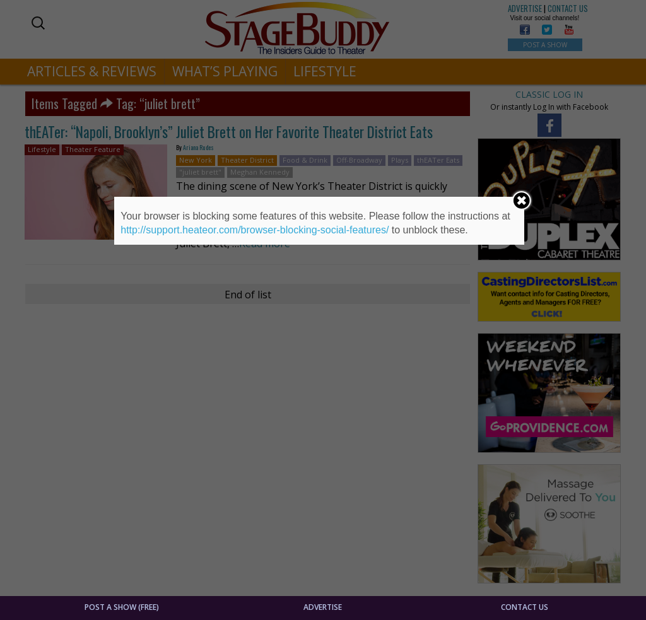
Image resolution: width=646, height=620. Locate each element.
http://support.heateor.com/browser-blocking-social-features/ (254, 230)
